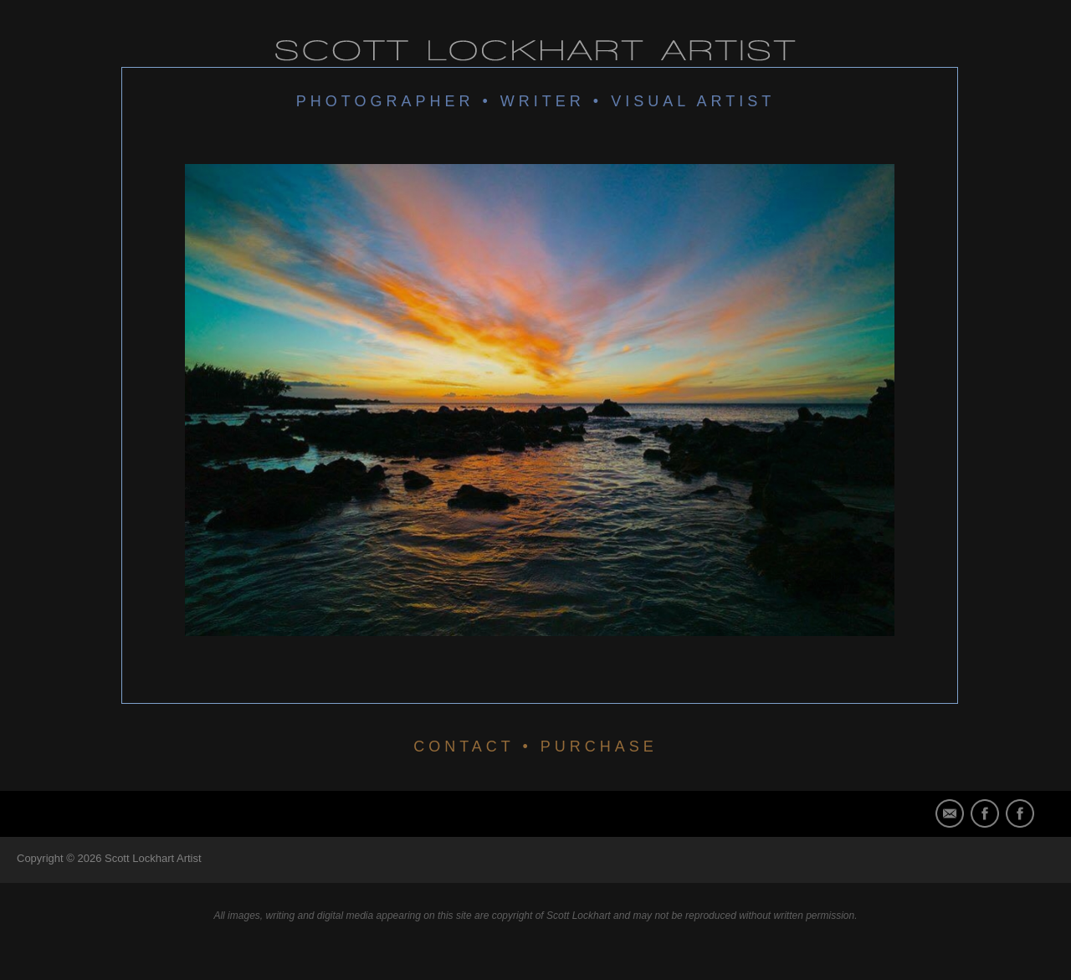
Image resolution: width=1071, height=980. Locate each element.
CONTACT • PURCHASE (535, 746)
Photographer (385, 101)
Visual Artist (693, 101)
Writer (542, 101)
